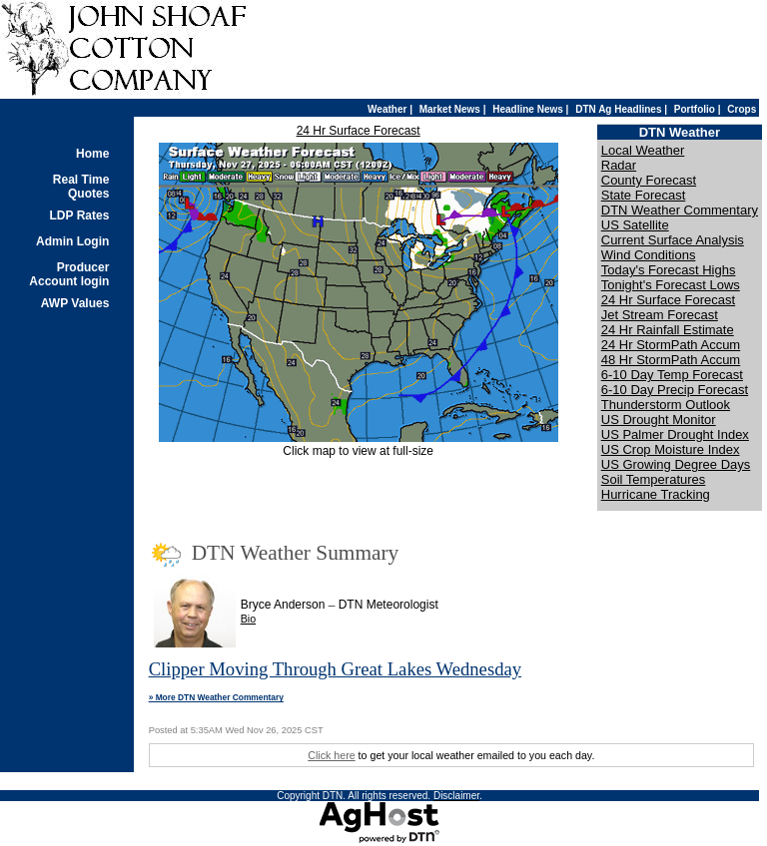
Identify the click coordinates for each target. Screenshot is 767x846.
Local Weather (643, 150)
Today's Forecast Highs (668, 269)
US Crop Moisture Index (670, 449)
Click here (331, 755)
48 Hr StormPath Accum (670, 359)
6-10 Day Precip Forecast (674, 389)
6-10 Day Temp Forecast (672, 374)
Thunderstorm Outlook (665, 404)
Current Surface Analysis (672, 239)
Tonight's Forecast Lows (670, 284)
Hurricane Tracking (655, 494)
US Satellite (635, 224)
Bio (248, 619)
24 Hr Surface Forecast (358, 131)
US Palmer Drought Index (675, 434)
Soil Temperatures (653, 479)
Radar (618, 165)
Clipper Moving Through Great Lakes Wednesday (335, 668)
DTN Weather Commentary (679, 210)
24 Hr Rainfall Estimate (667, 329)
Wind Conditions (648, 254)
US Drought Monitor (658, 419)
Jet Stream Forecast (659, 314)
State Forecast (643, 195)
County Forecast (648, 180)
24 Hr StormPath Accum (670, 344)
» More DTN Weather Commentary (216, 697)
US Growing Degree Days (676, 464)
